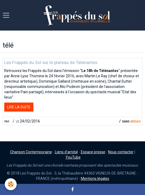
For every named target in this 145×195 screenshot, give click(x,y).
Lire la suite (18, 107)
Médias (135, 121)
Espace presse (93, 152)
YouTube (73, 157)
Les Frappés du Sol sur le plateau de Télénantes (50, 62)
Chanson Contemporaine (31, 152)
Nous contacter (121, 152)
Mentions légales (95, 178)
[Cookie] (11, 184)
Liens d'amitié (66, 152)
